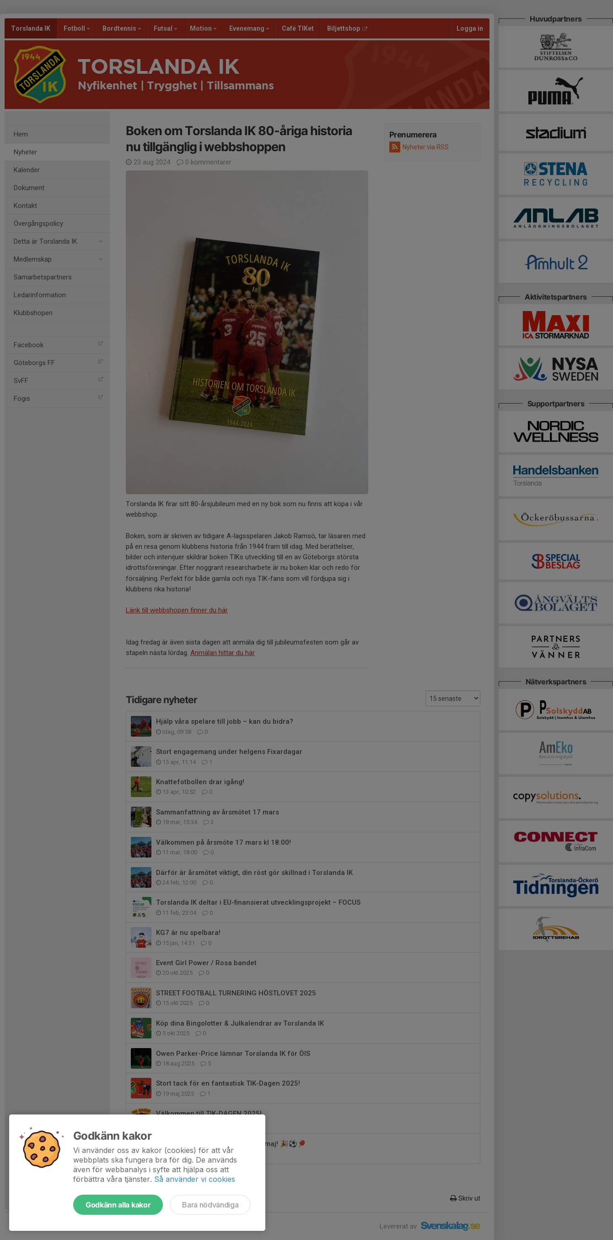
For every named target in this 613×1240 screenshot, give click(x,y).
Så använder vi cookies (194, 1179)
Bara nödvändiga (210, 1204)
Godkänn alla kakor (118, 1204)
